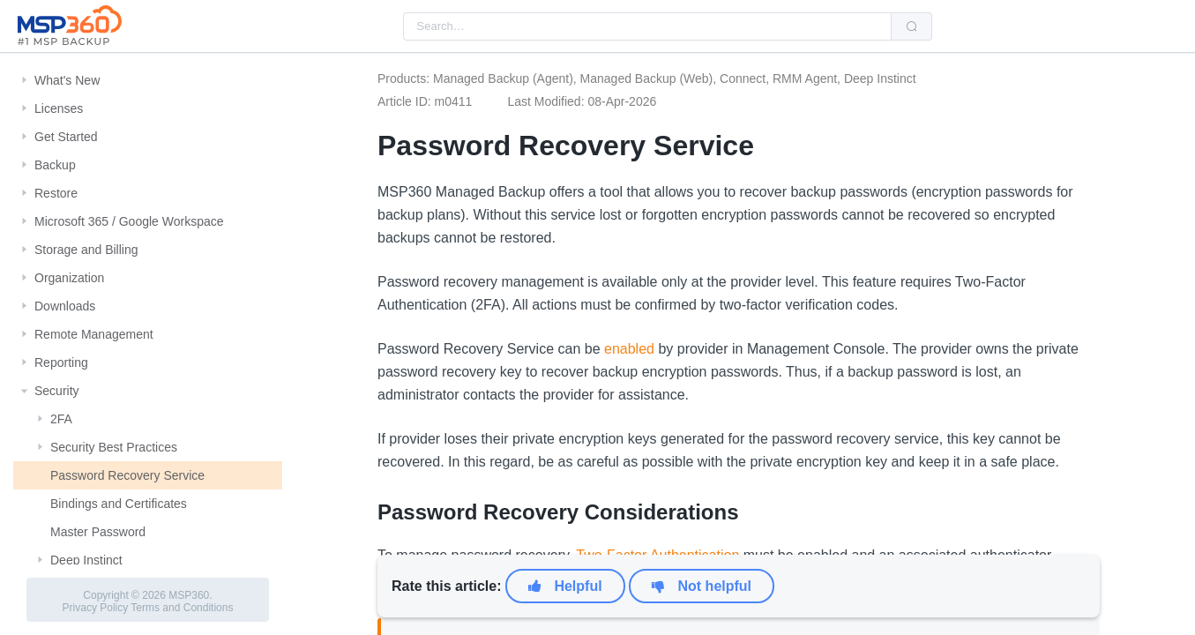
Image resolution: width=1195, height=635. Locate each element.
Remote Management (93, 334)
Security (56, 391)
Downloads (64, 306)
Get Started (66, 137)
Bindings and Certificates (118, 504)
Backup (55, 165)
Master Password (98, 532)
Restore (56, 193)
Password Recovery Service (127, 475)
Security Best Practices (113, 447)
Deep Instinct (86, 560)
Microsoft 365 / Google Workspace (129, 221)
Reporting (61, 362)
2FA (61, 419)
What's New (67, 80)
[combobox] (647, 26)
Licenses (58, 108)
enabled (629, 348)
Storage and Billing (86, 250)
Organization (69, 278)
